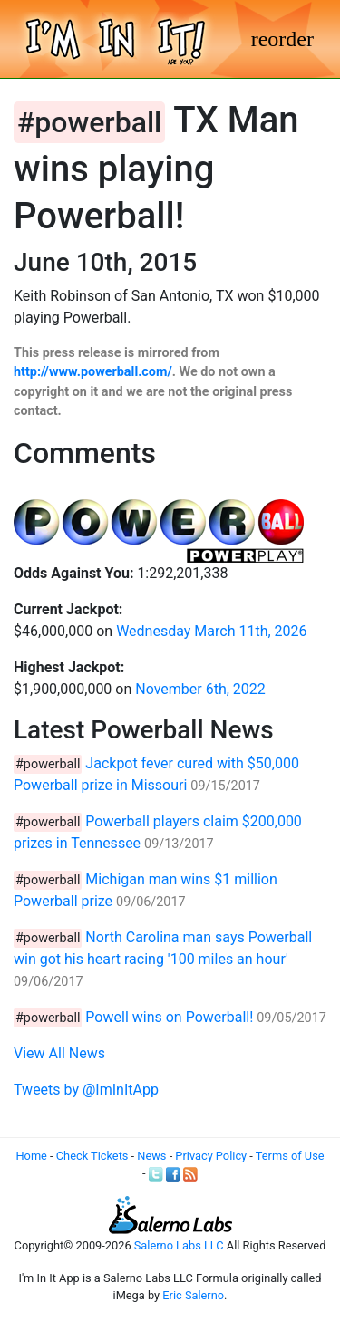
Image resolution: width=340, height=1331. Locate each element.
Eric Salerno (193, 1295)
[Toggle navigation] (282, 39)
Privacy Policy (211, 1155)
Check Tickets (92, 1155)
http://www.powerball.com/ (93, 372)
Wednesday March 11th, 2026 (211, 631)
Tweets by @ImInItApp (86, 1089)
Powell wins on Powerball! (169, 1017)
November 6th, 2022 (200, 689)
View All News (59, 1053)
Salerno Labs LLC (179, 1245)
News (151, 1155)
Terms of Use (290, 1155)
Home (30, 1155)
